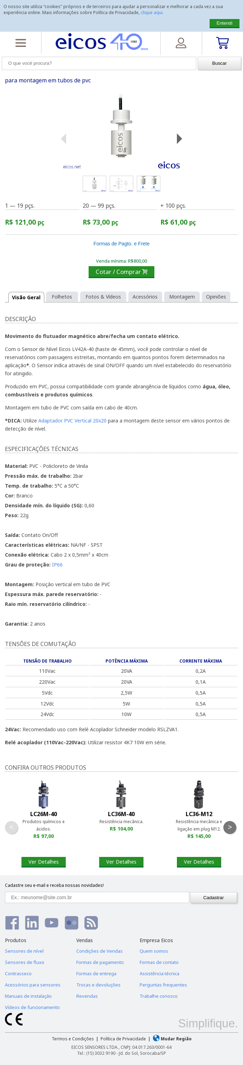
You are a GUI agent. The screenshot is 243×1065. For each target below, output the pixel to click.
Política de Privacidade (123, 1039)
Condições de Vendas (99, 951)
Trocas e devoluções (98, 985)
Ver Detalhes (43, 861)
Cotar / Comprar (121, 272)
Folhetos (62, 296)
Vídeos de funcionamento (32, 1007)
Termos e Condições (73, 1039)
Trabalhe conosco (159, 996)
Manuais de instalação (28, 996)
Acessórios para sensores (32, 985)
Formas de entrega (96, 973)
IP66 (57, 564)
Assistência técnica (159, 973)
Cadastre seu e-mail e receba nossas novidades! (54, 885)
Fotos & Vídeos (103, 296)
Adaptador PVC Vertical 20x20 (72, 420)
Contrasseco (18, 973)
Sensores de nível (24, 951)
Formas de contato (159, 962)
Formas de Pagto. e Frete (122, 243)
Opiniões (216, 296)
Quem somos (154, 951)
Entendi (224, 23)
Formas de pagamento (100, 962)
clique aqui (151, 12)
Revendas (87, 996)
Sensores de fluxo (24, 962)
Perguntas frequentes (163, 985)
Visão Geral (26, 297)
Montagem (182, 296)
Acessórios (145, 296)
